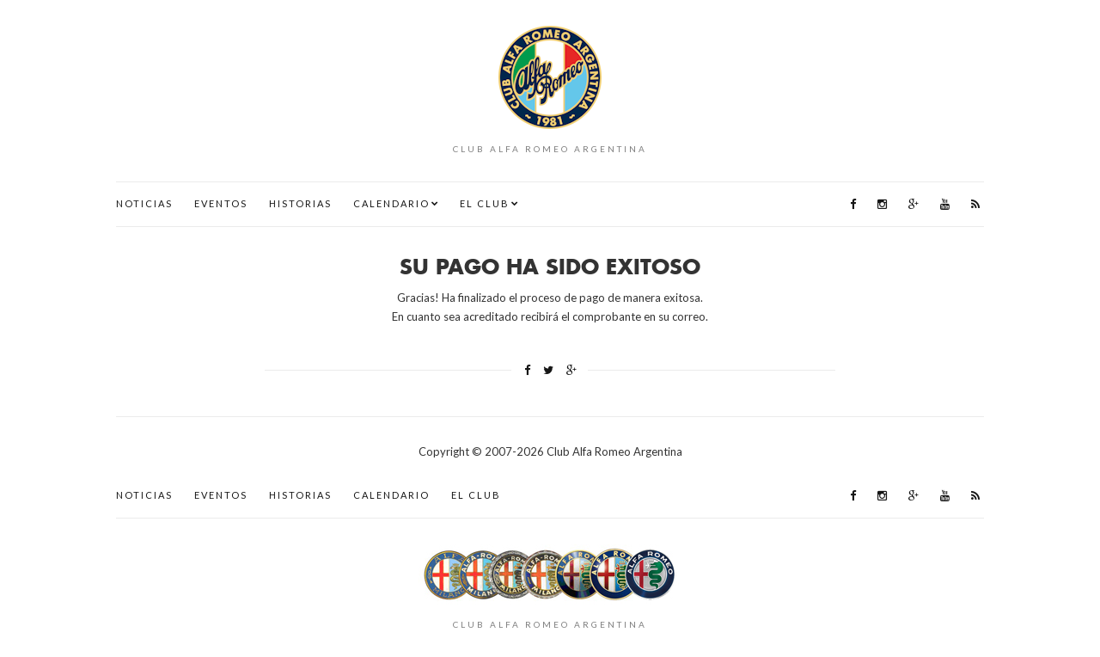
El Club (485, 203)
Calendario (391, 203)
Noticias (144, 203)
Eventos (221, 203)
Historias (300, 203)
